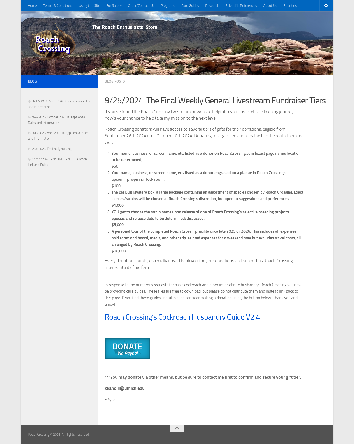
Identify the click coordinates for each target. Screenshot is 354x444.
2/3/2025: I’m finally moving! (52, 149)
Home (32, 5)
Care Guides (190, 5)
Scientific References (241, 5)
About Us (270, 5)
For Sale (112, 5)
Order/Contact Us (141, 5)
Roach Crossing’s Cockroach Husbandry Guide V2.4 (182, 317)
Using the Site (89, 5)
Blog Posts (115, 81)
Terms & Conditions (57, 5)
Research (212, 5)
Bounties (290, 5)
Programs (168, 5)
